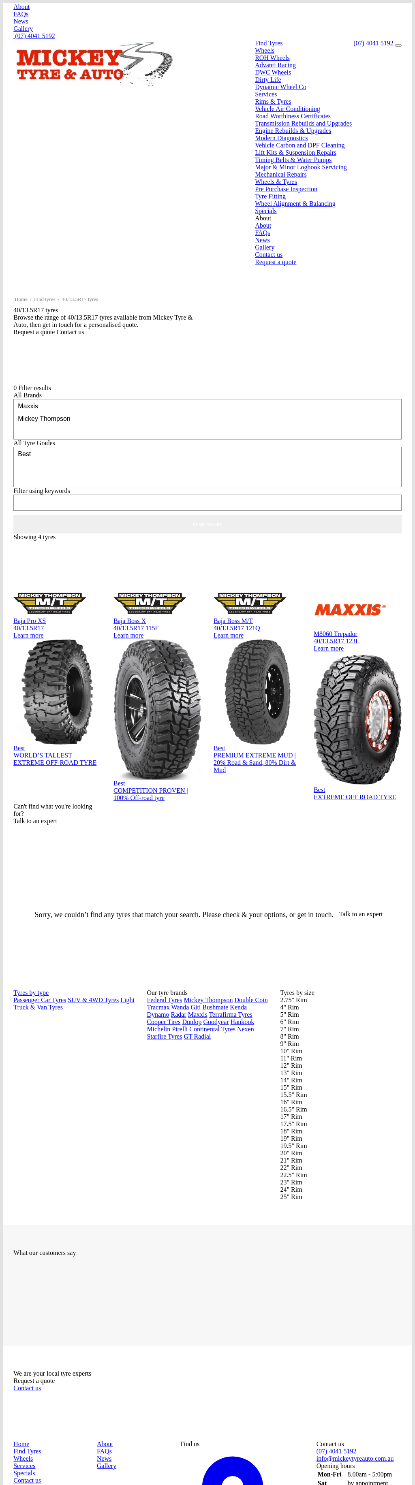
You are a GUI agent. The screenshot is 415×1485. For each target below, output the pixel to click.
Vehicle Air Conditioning (287, 108)
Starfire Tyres (164, 1036)
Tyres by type (31, 992)
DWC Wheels (273, 72)
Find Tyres (268, 43)
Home (21, 299)
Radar (178, 1014)
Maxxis (207, 405)
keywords (41, 490)
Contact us (268, 254)
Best (207, 453)
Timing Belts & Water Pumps (293, 159)
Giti (195, 1007)
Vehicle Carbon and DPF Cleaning (299, 145)
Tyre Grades (34, 443)
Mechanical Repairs (281, 174)
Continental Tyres (212, 1029)
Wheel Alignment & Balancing (295, 203)
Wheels (264, 50)
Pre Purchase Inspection (286, 189)
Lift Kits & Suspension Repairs (295, 152)
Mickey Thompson (207, 418)
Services (266, 94)
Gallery (23, 28)
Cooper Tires (163, 1021)
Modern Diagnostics (281, 137)
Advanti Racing (275, 65)
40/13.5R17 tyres (80, 299)
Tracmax (158, 1007)
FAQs (20, 14)
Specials (265, 210)
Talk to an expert (362, 914)
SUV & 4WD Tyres (93, 999)
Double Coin (250, 999)
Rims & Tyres (273, 101)
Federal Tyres (164, 999)
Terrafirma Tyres (230, 1014)
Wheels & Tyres (276, 181)
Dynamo (158, 1014)
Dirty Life (268, 79)
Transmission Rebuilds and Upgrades (303, 123)
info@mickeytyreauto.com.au (355, 1458)
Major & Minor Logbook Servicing (301, 167)
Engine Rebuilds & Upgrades (293, 130)
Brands (27, 395)
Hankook (243, 1021)
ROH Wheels (272, 57)
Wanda (180, 1007)
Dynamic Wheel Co (280, 86)
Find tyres (44, 299)
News (20, 21)
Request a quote (275, 261)
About (21, 6)
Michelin (158, 1029)
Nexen (245, 1029)
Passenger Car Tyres (39, 999)
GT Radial (197, 1036)
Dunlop (192, 1021)
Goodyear (216, 1021)
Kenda (238, 1007)
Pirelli (180, 1029)
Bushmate (215, 1007)
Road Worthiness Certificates (293, 116)
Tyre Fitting (270, 196)
